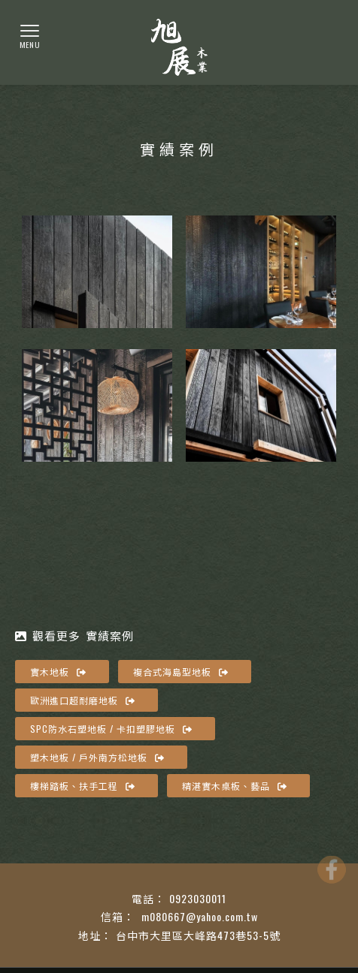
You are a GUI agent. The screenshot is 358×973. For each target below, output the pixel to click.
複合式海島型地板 (181, 671)
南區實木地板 (237, 872)
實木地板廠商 (304, 872)
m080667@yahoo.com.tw (198, 916)
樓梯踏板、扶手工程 (82, 785)
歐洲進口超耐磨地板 (82, 700)
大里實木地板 (169, 872)
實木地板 (58, 671)
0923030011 (197, 898)
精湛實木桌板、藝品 (234, 785)
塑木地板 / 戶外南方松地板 (97, 757)
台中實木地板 (101, 872)
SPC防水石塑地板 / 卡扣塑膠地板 (111, 728)
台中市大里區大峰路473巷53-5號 (198, 935)
